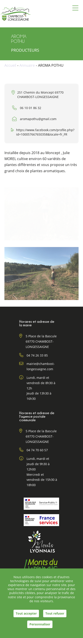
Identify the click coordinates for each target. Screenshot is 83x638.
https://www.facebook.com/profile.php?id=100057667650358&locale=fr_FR (45, 132)
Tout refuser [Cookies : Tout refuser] (54, 613)
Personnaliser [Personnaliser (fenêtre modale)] (39, 624)
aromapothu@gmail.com (38, 119)
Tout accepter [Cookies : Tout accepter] (26, 613)
